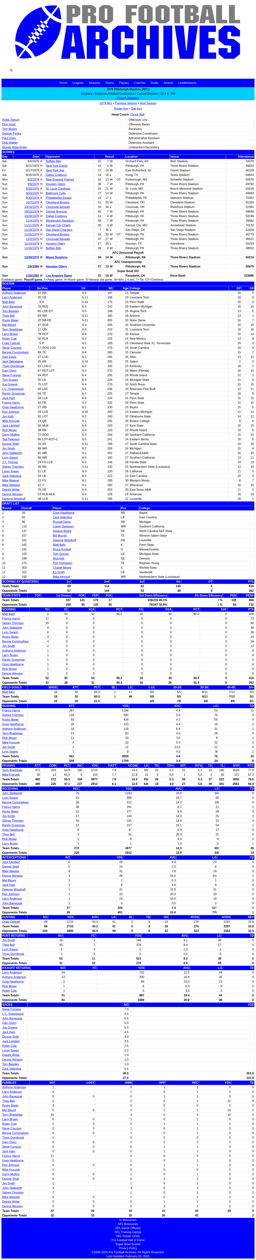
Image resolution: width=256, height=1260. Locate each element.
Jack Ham (8, 398)
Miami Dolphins (57, 257)
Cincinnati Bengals (58, 207)
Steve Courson (12, 347)
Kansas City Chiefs (58, 225)
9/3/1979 (33, 179)
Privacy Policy (128, 1248)
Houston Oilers (55, 184)
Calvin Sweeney (63, 526)
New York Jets (55, 170)
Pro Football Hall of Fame (128, 1240)
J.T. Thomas (10, 462)
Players (124, 82)
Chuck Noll (137, 114)
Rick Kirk (58, 558)
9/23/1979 (32, 193)
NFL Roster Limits (128, 1236)
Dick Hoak (9, 124)
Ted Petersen (10, 439)
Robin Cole (9, 338)
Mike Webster (11, 485)
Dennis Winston (12, 494)
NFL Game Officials (128, 1228)
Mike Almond (61, 576)
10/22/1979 (31, 211)
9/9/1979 (33, 184)
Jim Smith (8, 448)
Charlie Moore (62, 567)
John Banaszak (12, 306)
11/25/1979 (31, 234)
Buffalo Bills (53, 161)
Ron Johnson (10, 411)
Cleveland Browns (58, 202)
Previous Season (126, 103)
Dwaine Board (62, 531)
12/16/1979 (31, 248)
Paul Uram (9, 138)
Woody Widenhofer (14, 147)
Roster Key (121, 108)
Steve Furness (11, 375)
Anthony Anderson (14, 292)
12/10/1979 (31, 243)
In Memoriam (128, 1220)
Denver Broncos (56, 211)
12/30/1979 (31, 257)
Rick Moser (9, 430)
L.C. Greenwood (13, 389)
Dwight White (10, 489)
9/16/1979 (32, 188)
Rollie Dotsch (10, 119)
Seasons (94, 82)
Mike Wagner (10, 480)
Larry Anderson (12, 297)
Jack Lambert (11, 425)
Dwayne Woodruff (13, 498)
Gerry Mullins (10, 434)
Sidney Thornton (13, 466)
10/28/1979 (31, 216)
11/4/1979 (32, 220)
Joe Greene (10, 384)
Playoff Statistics (128, 98)
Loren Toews (10, 471)
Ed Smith (59, 572)
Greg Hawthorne (13, 407)
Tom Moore (9, 129)
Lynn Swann (10, 457)
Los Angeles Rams (59, 275)
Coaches (139, 82)
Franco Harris (11, 402)
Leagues (78, 82)
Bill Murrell (60, 535)
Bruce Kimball (62, 549)
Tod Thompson (62, 563)
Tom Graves (10, 379)
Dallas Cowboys (56, 174)
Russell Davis (62, 521)
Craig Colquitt (11, 343)
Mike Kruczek (11, 421)
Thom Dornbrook (13, 366)
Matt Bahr (8, 302)
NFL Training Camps (128, 1232)
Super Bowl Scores (127, 1244)
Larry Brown (10, 334)
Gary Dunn (9, 370)
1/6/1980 (33, 266)
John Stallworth (12, 453)
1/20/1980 (32, 275)
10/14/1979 (31, 207)
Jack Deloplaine (12, 361)
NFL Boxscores (128, 1224)
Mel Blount (9, 324)
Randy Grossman (13, 393)
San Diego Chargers (59, 229)
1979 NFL (106, 103)
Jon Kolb (8, 416)
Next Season (148, 103)
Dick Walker (10, 142)
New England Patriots (60, 179)
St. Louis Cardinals (58, 188)
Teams (109, 82)
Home (63, 82)
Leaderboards (187, 82)
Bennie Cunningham (15, 352)
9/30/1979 (32, 197)
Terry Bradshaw (12, 329)
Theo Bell (8, 315)
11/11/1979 (31, 225)
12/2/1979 (32, 239)
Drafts (154, 82)
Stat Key (136, 108)
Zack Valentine (11, 475)
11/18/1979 (31, 229)
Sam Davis (9, 356)
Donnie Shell (10, 443)
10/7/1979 (32, 202)
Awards (168, 82)
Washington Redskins (60, 220)
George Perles (11, 133)
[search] (65, 70)
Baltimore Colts (56, 193)
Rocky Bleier (10, 320)
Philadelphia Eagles (59, 197)
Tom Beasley (10, 311)
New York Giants (57, 165)
